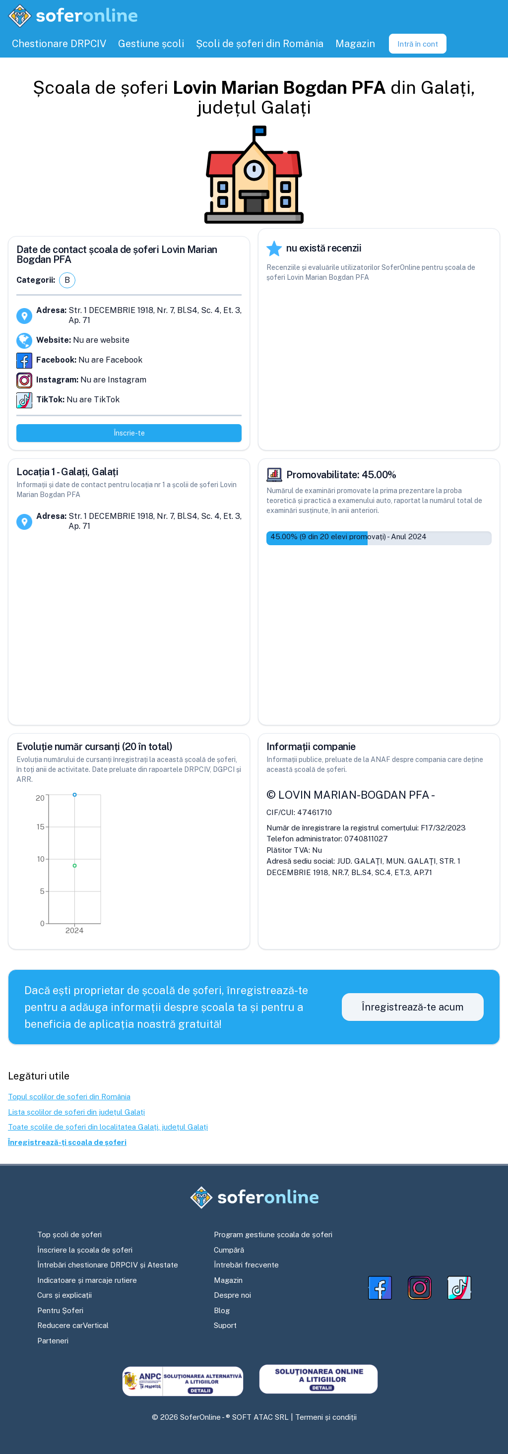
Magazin (228, 1280)
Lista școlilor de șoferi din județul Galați (76, 1112)
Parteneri (52, 1340)
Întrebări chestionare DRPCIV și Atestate (107, 1265)
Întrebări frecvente (246, 1265)
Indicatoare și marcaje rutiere (87, 1280)
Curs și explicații (64, 1295)
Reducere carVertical (73, 1325)
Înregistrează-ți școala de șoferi (67, 1142)
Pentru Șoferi (60, 1310)
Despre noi (232, 1295)
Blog (222, 1310)
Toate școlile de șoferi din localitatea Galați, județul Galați (108, 1127)
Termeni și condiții (326, 1417)
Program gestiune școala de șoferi (273, 1234)
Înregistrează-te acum (413, 1007)
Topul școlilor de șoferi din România (69, 1096)
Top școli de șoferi (69, 1234)
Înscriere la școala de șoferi (84, 1250)
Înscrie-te (129, 433)
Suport (225, 1325)
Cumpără (229, 1250)
